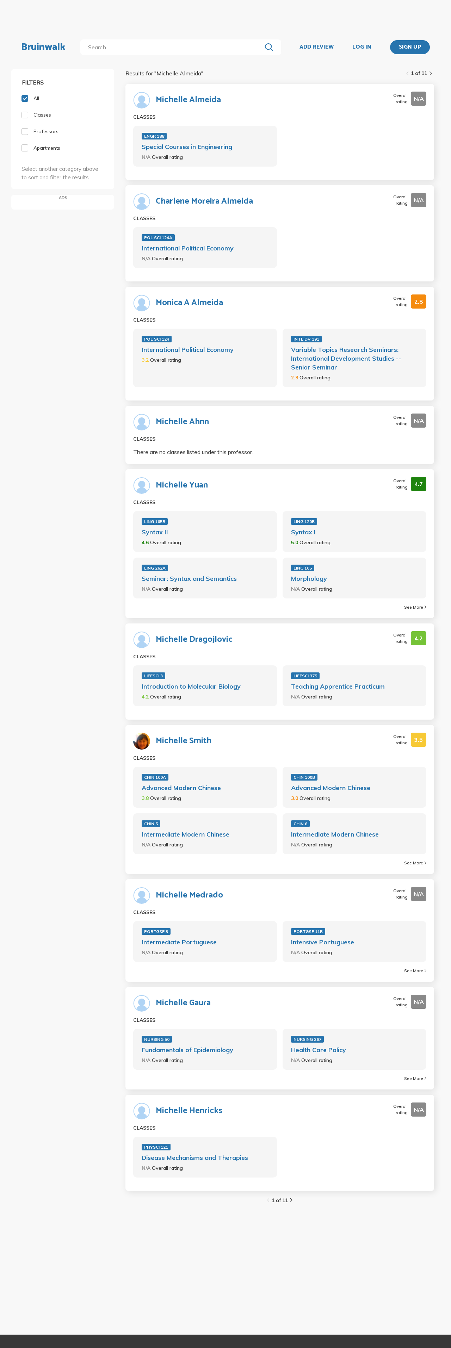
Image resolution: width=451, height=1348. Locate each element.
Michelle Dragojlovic (194, 639)
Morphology (309, 578)
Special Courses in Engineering (187, 147)
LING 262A (155, 568)
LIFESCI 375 (305, 675)
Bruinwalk (43, 47)
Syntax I (303, 532)
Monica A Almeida (189, 303)
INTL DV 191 (306, 339)
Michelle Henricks (189, 1111)
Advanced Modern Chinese (181, 788)
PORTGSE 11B (308, 931)
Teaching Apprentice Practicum (338, 686)
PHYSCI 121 (156, 1147)
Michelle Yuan (182, 485)
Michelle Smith (183, 741)
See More (415, 607)
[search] (172, 47)
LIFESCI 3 (153, 675)
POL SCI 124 (156, 339)
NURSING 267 (307, 1039)
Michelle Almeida (188, 100)
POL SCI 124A (158, 237)
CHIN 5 (151, 823)
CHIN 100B (304, 777)
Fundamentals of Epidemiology (187, 1050)
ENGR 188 (154, 136)
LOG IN (361, 47)
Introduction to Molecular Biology (191, 686)
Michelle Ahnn (182, 422)
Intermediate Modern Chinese (185, 834)
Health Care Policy (318, 1050)
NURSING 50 (156, 1039)
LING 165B (154, 521)
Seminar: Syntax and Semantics (189, 578)
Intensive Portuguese (322, 942)
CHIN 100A (155, 777)
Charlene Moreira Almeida (204, 201)
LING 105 (303, 568)
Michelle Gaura (183, 1003)
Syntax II (155, 532)
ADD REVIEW (316, 47)
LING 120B (304, 521)
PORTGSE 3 (156, 931)
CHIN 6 (300, 823)
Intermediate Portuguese (179, 942)
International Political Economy (188, 248)
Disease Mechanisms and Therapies (195, 1158)
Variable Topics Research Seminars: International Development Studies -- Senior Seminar (346, 358)
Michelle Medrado (189, 895)
